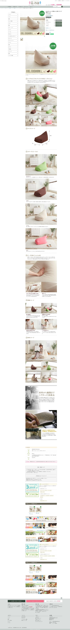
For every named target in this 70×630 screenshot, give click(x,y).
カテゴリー (9, 615)
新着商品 (9, 6)
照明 (9, 44)
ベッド (9, 16)
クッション (17, 8)
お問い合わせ (10, 627)
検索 (62, 6)
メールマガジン (68, 0)
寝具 (9, 25)
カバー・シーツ (10, 27)
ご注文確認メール (42, 495)
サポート (37, 615)
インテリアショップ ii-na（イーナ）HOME (5, 8)
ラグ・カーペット (11, 40)
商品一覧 (15, 6)
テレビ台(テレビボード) (11, 36)
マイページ (26, 6)
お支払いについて (37, 619)
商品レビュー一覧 (24, 620)
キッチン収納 (10, 620)
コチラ (39, 612)
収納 (8, 619)
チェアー (9, 29)
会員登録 (59, 0)
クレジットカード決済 (43, 490)
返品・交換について (38, 620)
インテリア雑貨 (13, 8)
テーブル (9, 31)
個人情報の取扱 (24, 627)
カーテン (9, 42)
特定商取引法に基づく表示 (17, 627)
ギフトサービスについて (38, 621)
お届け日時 (47, 495)
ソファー (9, 14)
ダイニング (10, 38)
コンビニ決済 (49, 490)
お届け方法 (51, 495)
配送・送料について (38, 618)
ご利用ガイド (63, 0)
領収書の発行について (43, 500)
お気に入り (21, 6)
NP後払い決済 (42, 552)
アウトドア (10, 51)
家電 (9, 53)
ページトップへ (61, 598)
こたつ (9, 23)
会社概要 (50, 615)
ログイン (56, 0)
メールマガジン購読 (24, 619)
